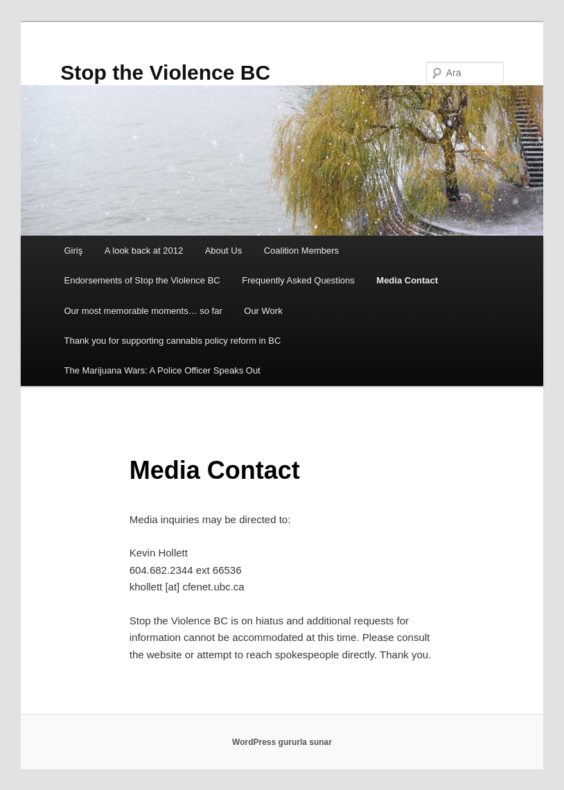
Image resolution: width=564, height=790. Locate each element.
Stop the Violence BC (165, 72)
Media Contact (407, 280)
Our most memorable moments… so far (143, 311)
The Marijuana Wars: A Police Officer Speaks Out (162, 370)
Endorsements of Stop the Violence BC (142, 280)
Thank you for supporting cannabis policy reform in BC (172, 340)
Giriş (73, 250)
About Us (223, 250)
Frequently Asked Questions (298, 280)
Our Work (263, 311)
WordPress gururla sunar (282, 742)
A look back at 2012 (144, 250)
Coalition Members (301, 250)
